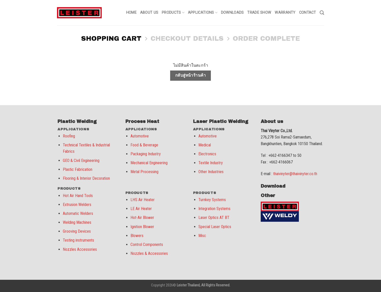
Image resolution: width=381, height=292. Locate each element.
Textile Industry (210, 162)
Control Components (146, 244)
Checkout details (187, 38)
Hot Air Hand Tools (78, 195)
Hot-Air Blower (142, 217)
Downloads (232, 12)
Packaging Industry (145, 153)
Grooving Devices (77, 231)
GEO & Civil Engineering (81, 160)
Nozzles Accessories (80, 249)
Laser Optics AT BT (213, 217)
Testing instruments (78, 240)
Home (131, 12)
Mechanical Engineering (149, 162)
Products (173, 12)
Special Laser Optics (214, 226)
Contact (307, 12)
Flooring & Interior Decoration (86, 178)
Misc (202, 235)
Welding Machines (77, 222)
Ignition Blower (142, 226)
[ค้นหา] (322, 13)
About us (149, 12)
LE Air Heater (141, 208)
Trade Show (259, 12)
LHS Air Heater (142, 199)
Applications (202, 12)
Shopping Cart (111, 38)
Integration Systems (214, 208)
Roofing (69, 136)
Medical (204, 145)
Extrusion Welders (77, 204)
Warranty (285, 12)
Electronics (207, 153)
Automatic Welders (78, 213)
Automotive (139, 136)
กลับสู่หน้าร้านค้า (190, 75)
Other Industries (211, 171)
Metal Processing (144, 171)
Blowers (136, 235)
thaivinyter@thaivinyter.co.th (295, 173)
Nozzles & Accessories (149, 253)
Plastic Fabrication (77, 169)
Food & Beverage (144, 145)
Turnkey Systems (212, 199)
